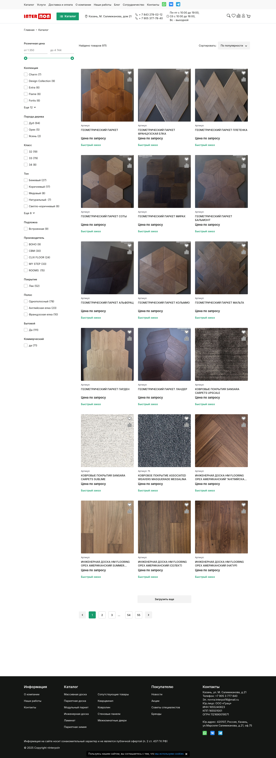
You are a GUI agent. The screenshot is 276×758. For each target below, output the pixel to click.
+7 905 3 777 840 (226, 696)
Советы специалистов (165, 707)
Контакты (153, 4)
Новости (156, 694)
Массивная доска (75, 694)
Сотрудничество (133, 4)
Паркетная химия (75, 727)
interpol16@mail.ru (227, 699)
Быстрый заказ (91, 145)
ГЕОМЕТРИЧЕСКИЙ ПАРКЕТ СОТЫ (104, 216)
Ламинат (69, 720)
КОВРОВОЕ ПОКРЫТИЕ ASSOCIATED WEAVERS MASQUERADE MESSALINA (162, 477)
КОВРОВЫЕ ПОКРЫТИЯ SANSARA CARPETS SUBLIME (103, 477)
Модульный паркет (76, 707)
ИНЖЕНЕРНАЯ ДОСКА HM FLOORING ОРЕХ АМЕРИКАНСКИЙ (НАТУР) (219, 563)
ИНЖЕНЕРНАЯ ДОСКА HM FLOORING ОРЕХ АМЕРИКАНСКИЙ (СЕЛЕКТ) (162, 563)
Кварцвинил (105, 700)
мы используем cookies (169, 753)
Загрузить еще (164, 599)
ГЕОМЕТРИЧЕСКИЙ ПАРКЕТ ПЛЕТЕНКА (221, 130)
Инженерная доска (76, 714)
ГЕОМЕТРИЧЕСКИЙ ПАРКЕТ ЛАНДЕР (162, 389)
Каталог (29, 4)
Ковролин (104, 707)
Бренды (156, 714)
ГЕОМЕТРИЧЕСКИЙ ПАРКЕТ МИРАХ (162, 216)
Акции (155, 700)
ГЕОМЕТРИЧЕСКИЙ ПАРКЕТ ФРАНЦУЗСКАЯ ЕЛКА (156, 131)
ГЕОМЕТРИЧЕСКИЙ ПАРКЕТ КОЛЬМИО (164, 302)
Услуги (41, 4)
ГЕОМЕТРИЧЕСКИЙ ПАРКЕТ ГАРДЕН (105, 389)
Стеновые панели (109, 714)
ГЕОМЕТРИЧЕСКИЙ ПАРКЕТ (99, 130)
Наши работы (102, 4)
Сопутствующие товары (113, 694)
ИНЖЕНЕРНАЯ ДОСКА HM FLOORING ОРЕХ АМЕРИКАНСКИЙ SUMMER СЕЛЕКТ (105, 563)
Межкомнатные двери (112, 720)
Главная (29, 30)
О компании (83, 4)
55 (138, 615)
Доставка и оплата (60, 4)
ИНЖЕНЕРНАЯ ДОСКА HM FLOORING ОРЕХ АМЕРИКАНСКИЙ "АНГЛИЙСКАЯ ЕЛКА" (220, 477)
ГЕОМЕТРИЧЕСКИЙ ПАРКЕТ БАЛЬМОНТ (213, 218)
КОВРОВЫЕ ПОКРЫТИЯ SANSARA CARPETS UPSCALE (217, 391)
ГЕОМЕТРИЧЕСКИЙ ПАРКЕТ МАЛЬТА (219, 302)
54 (129, 615)
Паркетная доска (75, 700)
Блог (117, 4)
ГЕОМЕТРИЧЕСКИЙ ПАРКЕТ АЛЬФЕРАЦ (107, 302)
